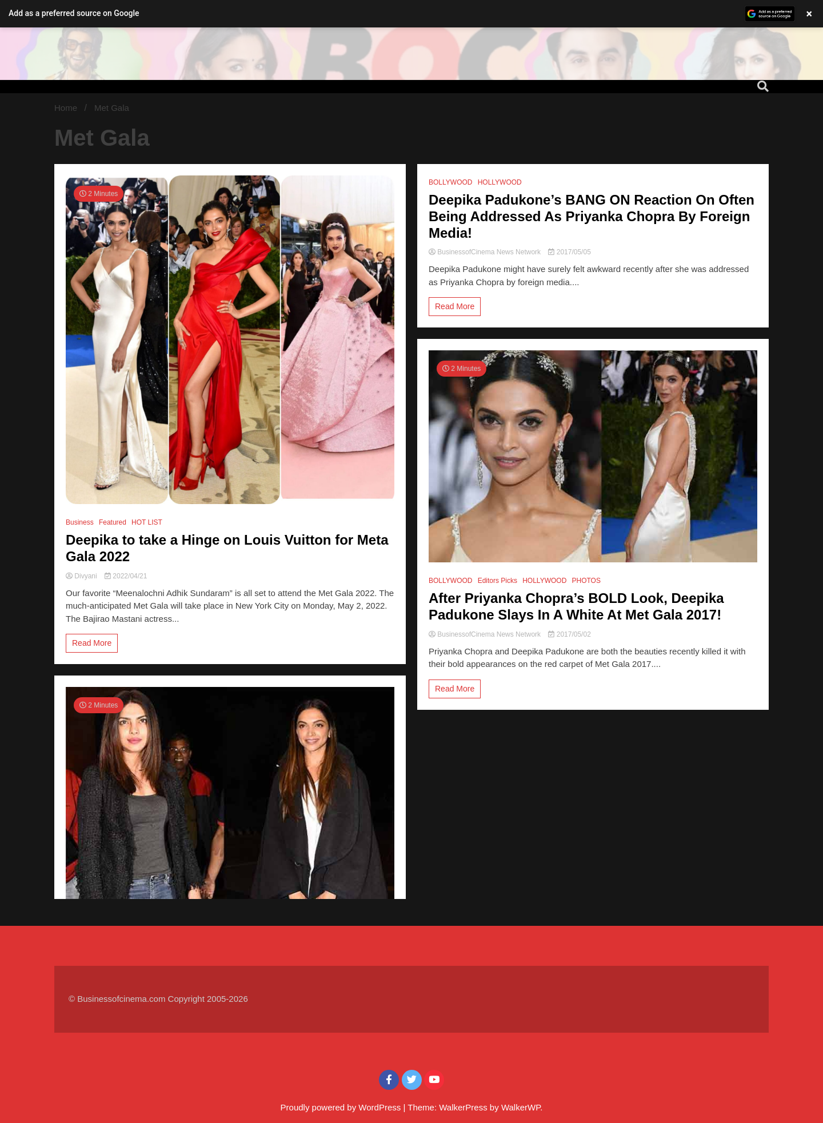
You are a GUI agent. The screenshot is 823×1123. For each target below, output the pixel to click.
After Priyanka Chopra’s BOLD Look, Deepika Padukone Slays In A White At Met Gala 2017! (576, 606)
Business (80, 522)
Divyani (82, 576)
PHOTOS (586, 581)
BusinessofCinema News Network (485, 252)
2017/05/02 (569, 634)
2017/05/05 (569, 252)
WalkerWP (520, 1107)
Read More (91, 643)
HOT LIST (146, 522)
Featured (112, 522)
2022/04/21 (126, 576)
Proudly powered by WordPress (342, 1107)
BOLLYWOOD (450, 182)
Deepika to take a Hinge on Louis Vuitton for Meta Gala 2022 (227, 548)
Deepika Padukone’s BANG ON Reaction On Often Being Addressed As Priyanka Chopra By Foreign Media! (591, 216)
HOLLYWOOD (500, 182)
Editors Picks (497, 581)
